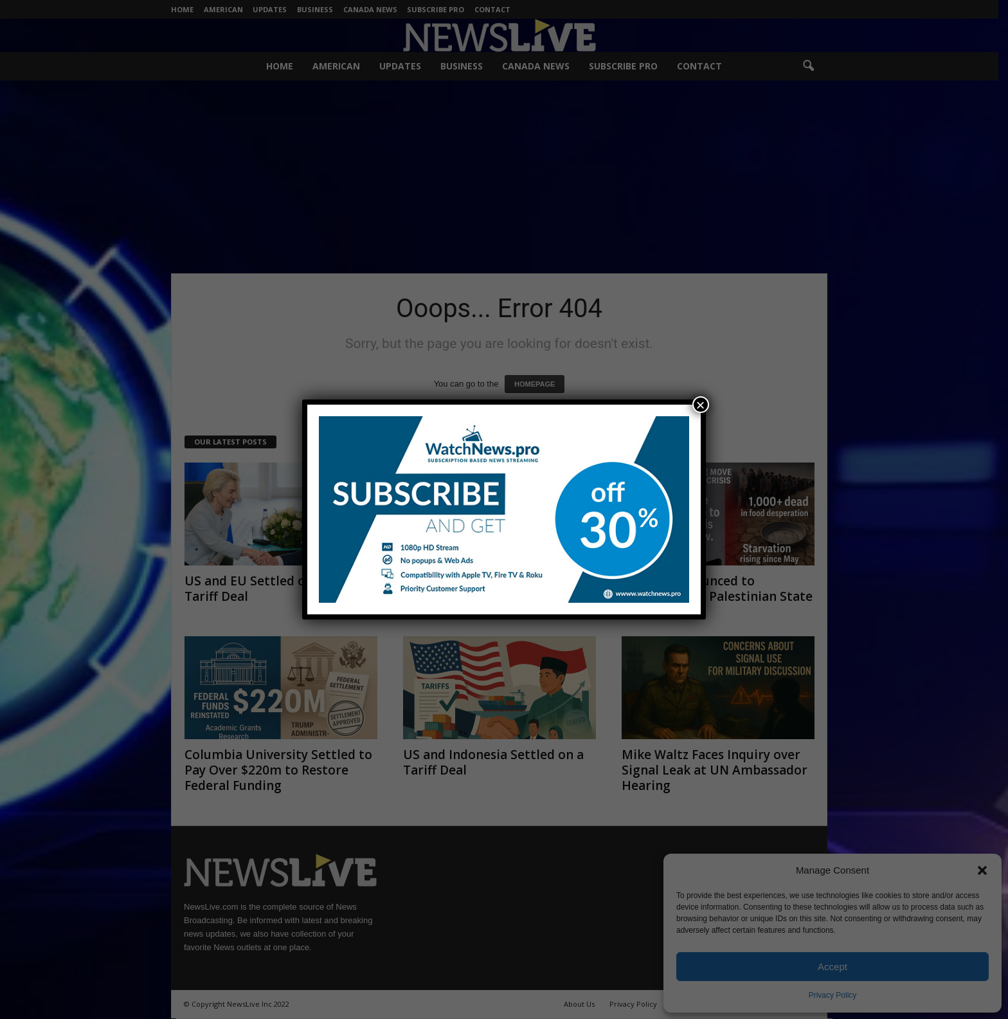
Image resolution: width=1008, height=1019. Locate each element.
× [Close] (700, 404)
